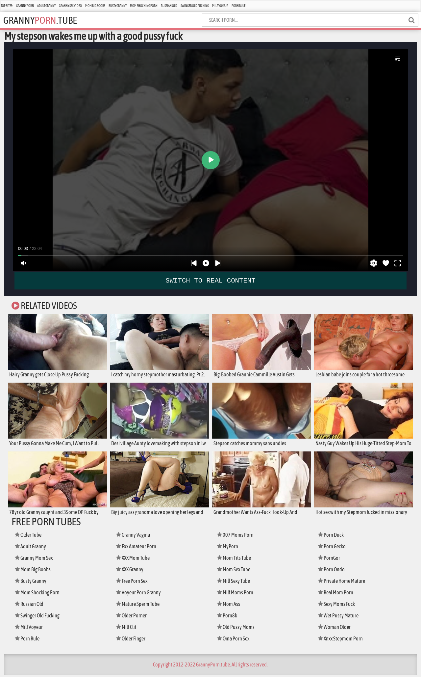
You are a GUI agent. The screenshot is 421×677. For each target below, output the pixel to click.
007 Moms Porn (236, 536)
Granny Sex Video (70, 6)
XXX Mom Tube (134, 559)
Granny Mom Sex (36, 559)
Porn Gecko (333, 548)
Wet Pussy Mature (339, 617)
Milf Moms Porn (236, 594)
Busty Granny (118, 6)
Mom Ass (229, 606)
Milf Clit (127, 629)
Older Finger (132, 640)
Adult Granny (46, 6)
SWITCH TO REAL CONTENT (211, 280)
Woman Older (336, 629)
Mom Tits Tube (235, 559)
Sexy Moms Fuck (338, 606)
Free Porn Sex (133, 583)
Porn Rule (238, 6)
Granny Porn (25, 6)
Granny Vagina (135, 536)
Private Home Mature (343, 583)
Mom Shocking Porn (144, 6)
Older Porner (133, 617)
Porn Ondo (332, 571)
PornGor (330, 559)
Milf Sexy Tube (235, 583)
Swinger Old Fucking (195, 6)
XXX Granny (131, 571)
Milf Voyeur (220, 6)
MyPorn (228, 548)
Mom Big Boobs (95, 6)
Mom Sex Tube (235, 571)
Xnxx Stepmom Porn (342, 640)
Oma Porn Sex (235, 640)
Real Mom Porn (337, 594)
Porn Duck (332, 536)
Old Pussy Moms (237, 629)
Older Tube (30, 536)
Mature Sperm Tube (140, 606)
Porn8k (228, 617)
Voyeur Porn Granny (140, 594)
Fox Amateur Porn (138, 548)
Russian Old (169, 6)
